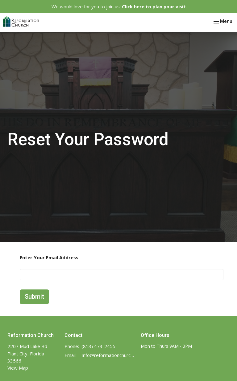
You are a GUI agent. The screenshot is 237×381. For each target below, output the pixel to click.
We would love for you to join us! (119, 6)
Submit (34, 296)
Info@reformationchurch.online (108, 355)
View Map (17, 368)
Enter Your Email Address (49, 257)
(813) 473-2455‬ (98, 346)
